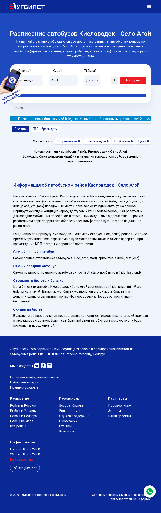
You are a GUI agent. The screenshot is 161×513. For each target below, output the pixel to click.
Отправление (68, 141)
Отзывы (65, 426)
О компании (68, 421)
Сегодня (90, 89)
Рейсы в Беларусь (24, 416)
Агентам (114, 411)
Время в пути (97, 141)
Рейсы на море (21, 421)
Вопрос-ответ (69, 411)
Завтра (100, 89)
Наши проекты (119, 416)
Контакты (66, 431)
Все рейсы (18, 426)
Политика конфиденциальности (34, 377)
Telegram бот (25, 468)
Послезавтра (117, 89)
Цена (143, 141)
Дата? (90, 71)
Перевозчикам (119, 405)
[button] (105, 81)
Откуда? (24, 71)
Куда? (57, 71)
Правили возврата (24, 387)
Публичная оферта (24, 382)
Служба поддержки (74, 416)
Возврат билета (71, 405)
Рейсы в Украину (23, 411)
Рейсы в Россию (23, 405)
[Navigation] (147, 6)
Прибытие (123, 141)
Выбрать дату (45, 129)
